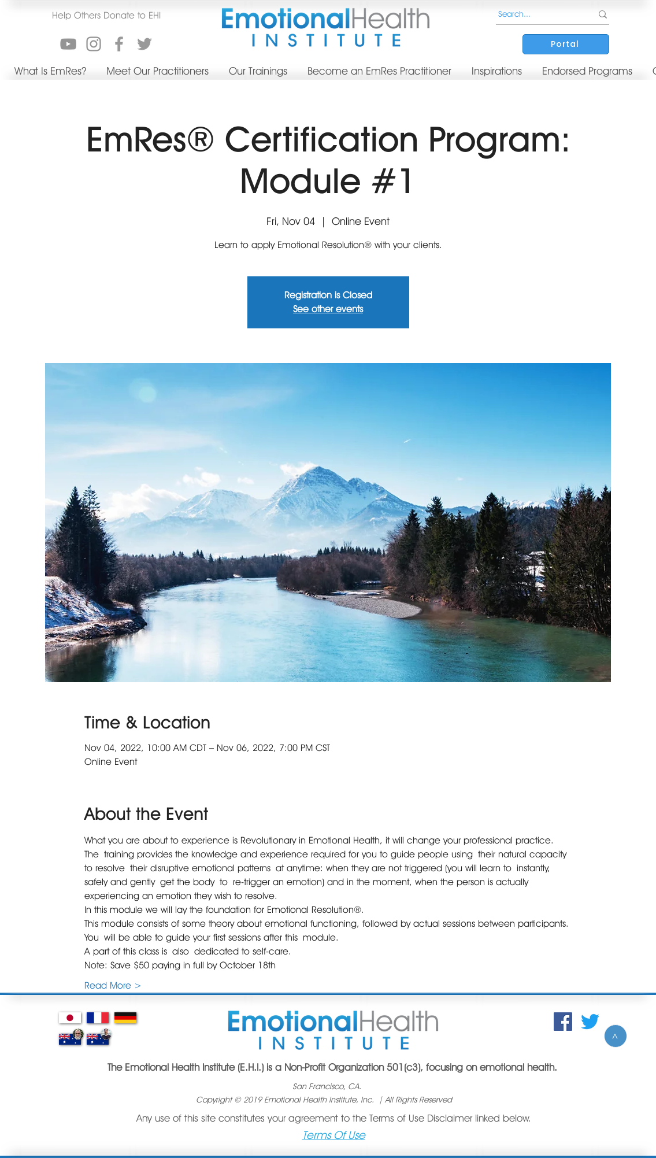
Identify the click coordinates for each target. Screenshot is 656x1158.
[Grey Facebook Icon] (119, 44)
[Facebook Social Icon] (563, 1021)
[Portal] (565, 44)
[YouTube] (68, 44)
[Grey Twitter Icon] (144, 44)
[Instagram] (93, 44)
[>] (615, 1036)
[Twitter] (590, 1021)
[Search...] (535, 14)
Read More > (113, 985)
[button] (106, 15)
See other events (328, 309)
